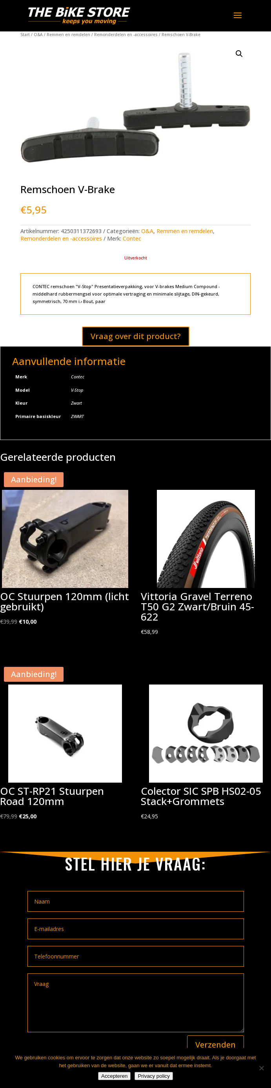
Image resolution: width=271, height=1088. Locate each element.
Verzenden (215, 1044)
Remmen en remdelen (68, 34)
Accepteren (114, 1076)
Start (25, 34)
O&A (38, 34)
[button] (239, 54)
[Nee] (261, 1068)
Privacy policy (153, 1076)
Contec (132, 238)
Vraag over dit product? (136, 336)
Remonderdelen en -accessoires (126, 34)
